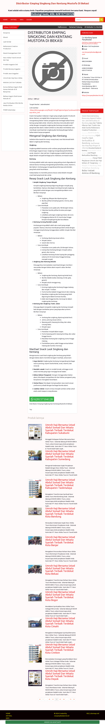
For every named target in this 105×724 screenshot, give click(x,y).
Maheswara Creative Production (10, 47)
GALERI (29, 19)
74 (70, 699)
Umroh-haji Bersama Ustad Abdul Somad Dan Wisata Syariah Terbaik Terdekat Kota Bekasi (60, 569)
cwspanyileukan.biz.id (61, 716)
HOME (5, 19)
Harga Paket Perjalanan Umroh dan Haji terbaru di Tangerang (92, 160)
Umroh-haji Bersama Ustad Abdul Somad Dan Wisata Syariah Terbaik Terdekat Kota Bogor (60, 596)
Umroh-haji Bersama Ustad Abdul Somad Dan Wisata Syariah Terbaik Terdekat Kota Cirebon (60, 648)
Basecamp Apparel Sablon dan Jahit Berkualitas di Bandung (91, 120)
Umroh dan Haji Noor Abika (12, 78)
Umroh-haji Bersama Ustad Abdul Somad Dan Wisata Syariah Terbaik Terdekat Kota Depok (60, 674)
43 (60, 699)
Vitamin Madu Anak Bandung (90, 116)
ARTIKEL (14, 19)
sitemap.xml (94, 713)
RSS (88, 713)
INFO (21, 19)
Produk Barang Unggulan (11, 69)
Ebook (5, 37)
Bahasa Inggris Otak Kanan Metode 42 (12, 97)
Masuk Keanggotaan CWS (12, 53)
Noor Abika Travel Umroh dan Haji (12, 59)
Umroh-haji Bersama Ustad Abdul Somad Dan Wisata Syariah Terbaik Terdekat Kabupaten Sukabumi (60, 428)
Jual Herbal (7, 42)
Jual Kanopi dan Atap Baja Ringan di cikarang (91, 145)
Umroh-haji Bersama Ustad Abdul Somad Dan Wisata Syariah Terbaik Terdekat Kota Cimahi (60, 622)
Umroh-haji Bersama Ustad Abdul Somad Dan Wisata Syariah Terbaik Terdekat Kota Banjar (60, 541)
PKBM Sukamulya (9, 110)
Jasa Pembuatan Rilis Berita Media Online (13, 104)
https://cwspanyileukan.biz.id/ (92, 95)
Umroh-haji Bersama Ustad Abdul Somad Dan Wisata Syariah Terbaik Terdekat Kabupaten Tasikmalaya (60, 483)
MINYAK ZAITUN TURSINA (12, 82)
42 (57, 699)
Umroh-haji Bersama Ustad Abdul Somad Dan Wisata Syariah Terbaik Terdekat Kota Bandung (60, 512)
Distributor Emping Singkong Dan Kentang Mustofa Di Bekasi (91, 43)
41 (53, 699)
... (46, 699)
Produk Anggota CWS (10, 64)
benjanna (6, 33)
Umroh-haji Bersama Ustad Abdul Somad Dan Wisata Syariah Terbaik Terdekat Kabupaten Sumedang (60, 455)
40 (49, 699)
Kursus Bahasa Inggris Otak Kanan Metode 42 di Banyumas (12, 89)
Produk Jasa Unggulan (10, 73)
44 (63, 699)
